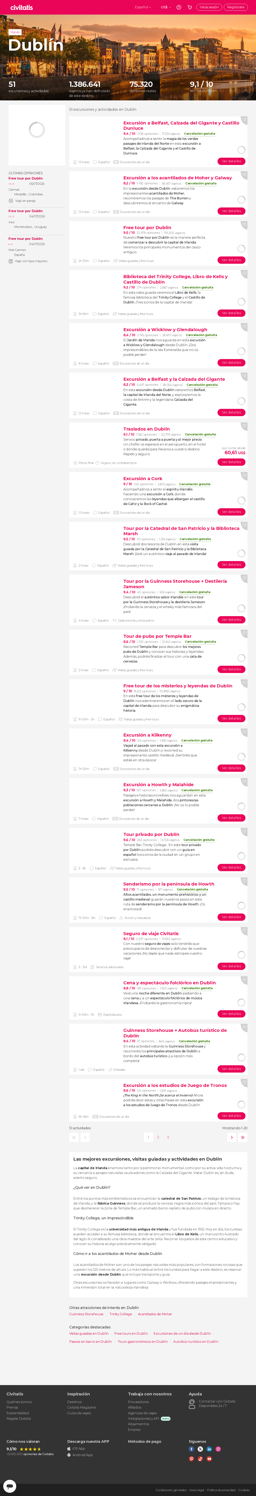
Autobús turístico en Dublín (195, 1342)
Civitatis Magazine (81, 1407)
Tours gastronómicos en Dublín (143, 1342)
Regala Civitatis (18, 1419)
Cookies (244, 1490)
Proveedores (138, 1402)
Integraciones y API (143, 1419)
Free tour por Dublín (26, 178)
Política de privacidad (221, 1490)
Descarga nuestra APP (88, 1441)
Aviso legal (197, 1490)
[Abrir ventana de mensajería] (9, 1486)
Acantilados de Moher (155, 1314)
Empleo (134, 1430)
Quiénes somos (19, 1402)
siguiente (230, 1137)
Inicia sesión (209, 7)
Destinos (74, 1402)
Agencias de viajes (142, 1413)
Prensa (12, 1407)
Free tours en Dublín (131, 1333)
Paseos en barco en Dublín (91, 1342)
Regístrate (235, 7)
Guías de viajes (79, 1413)
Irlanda (15, 32)
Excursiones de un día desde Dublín (183, 1333)
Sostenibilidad (17, 1413)
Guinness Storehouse (86, 1314)
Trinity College (121, 1314)
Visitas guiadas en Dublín (89, 1333)
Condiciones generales (171, 1490)
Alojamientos (138, 1424)
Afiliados (134, 1407)
